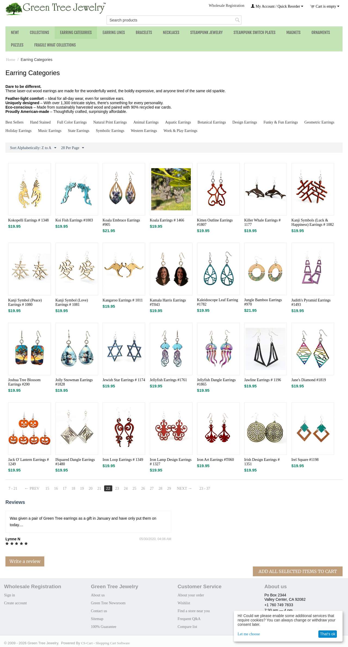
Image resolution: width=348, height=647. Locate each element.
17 (65, 488)
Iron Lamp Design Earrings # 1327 (171, 462)
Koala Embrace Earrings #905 (121, 222)
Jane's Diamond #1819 (308, 380)
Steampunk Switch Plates (254, 32)
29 (169, 488)
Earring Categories (76, 32)
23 (117, 488)
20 (90, 488)
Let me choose (249, 634)
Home (10, 60)
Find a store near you (194, 611)
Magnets (293, 32)
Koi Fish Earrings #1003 (74, 220)
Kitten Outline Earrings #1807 (215, 222)
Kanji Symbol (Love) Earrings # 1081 (71, 302)
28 (160, 488)
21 (99, 488)
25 (134, 488)
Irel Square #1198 (305, 460)
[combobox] (174, 20)
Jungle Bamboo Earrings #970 (263, 302)
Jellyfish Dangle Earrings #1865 (216, 382)
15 (47, 488)
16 (56, 488)
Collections (39, 32)
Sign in (9, 595)
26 (143, 488)
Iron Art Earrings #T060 (215, 460)
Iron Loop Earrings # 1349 (122, 460)
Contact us (99, 611)
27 (152, 488)
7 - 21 (12, 488)
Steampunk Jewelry (206, 32)
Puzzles (17, 45)
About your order (191, 595)
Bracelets (144, 32)
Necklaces (171, 32)
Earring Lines (113, 32)
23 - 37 (204, 488)
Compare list (187, 627)
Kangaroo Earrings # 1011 (122, 300)
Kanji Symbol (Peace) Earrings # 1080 (25, 302)
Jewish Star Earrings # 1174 (123, 380)
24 (126, 488)
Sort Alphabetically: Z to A (33, 148)
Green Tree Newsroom (108, 603)
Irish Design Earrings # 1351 (261, 462)
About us (98, 595)
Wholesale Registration (226, 6)
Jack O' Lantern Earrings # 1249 (28, 462)
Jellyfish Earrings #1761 (168, 380)
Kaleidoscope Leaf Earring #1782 (217, 302)
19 (82, 488)
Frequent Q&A (189, 619)
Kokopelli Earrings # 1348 (28, 220)
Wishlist (184, 603)
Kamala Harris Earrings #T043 (168, 302)
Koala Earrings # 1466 (167, 220)
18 (73, 488)
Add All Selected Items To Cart (298, 571)
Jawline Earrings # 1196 (262, 380)
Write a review (25, 561)
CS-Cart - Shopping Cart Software (105, 643)
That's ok (327, 634)
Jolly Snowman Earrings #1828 (74, 382)
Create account (15, 603)
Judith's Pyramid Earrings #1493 (311, 302)
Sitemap (97, 619)
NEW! (15, 32)
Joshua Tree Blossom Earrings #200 (24, 382)
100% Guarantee (103, 627)
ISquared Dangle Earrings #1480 (75, 462)
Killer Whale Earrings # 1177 (262, 222)
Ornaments (320, 32)
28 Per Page (72, 148)
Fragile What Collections (55, 45)
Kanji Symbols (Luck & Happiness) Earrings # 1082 (312, 222)
